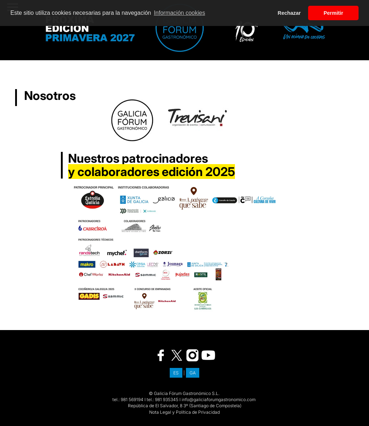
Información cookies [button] (179, 13)
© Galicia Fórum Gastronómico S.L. (184, 393)
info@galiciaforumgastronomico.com (218, 399)
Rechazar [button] (289, 13)
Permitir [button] (333, 13)
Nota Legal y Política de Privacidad (184, 412)
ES (176, 373)
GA (193, 373)
